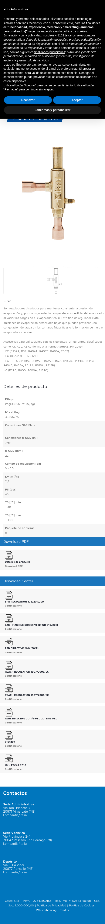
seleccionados (86, 35)
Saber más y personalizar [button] (53, 110)
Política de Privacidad (51, 905)
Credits (64, 910)
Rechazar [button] (27, 100)
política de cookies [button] (75, 31)
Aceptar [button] (76, 100)
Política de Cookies (82, 905)
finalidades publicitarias (49, 52)
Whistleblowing (46, 910)
